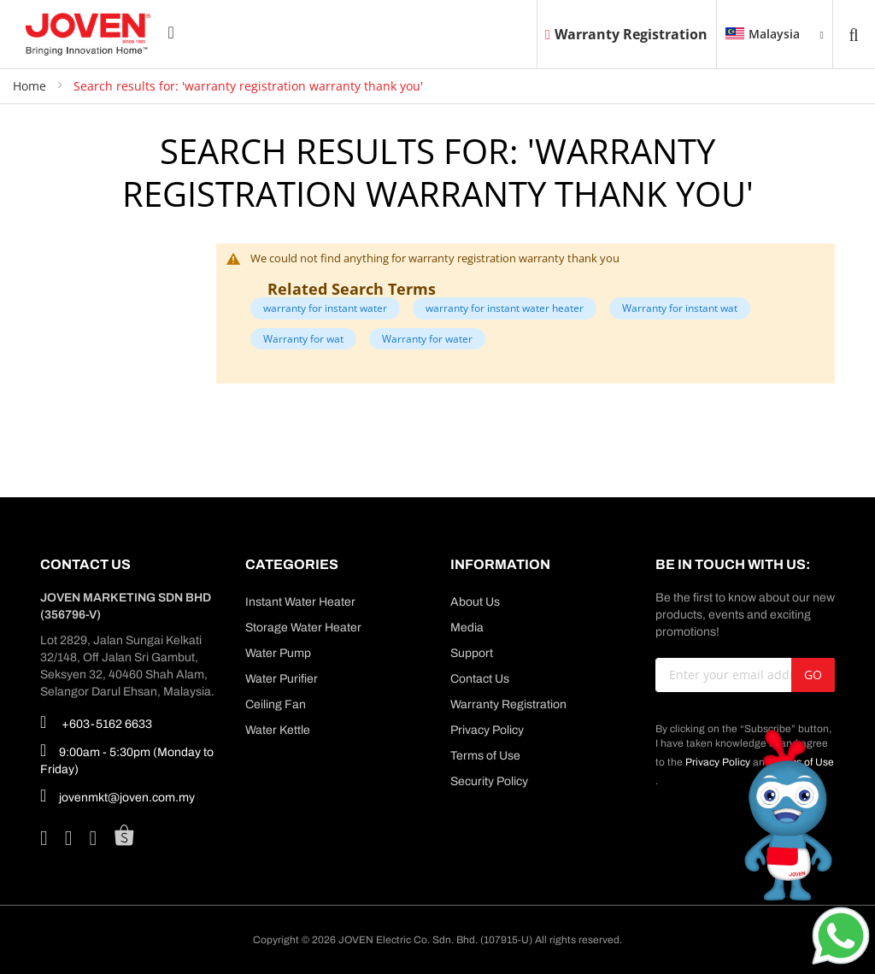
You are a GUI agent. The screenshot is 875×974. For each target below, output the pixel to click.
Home (31, 86)
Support (471, 653)
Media (467, 627)
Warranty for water (427, 339)
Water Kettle (277, 730)
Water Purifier (281, 678)
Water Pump (278, 653)
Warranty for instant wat (679, 308)
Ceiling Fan (275, 704)
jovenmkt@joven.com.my (117, 795)
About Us (475, 602)
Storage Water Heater (303, 627)
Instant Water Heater (300, 602)
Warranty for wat (303, 339)
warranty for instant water (325, 308)
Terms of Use (485, 755)
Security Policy (489, 781)
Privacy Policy (487, 730)
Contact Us (479, 678)
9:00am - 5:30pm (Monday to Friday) (127, 758)
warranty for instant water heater (505, 308)
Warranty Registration (626, 34)
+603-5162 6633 (96, 722)
